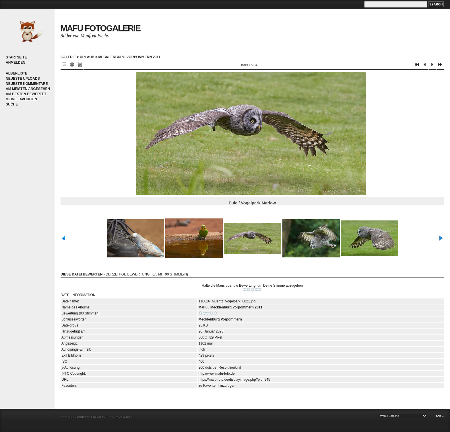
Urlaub (87, 57)
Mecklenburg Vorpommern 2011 (129, 57)
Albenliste (16, 73)
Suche (12, 104)
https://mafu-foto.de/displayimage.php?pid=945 (234, 380)
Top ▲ (440, 416)
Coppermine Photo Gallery (90, 416)
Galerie (68, 57)
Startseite (16, 57)
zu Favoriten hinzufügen (217, 386)
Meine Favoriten (21, 99)
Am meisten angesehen (28, 89)
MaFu (203, 307)
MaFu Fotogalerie (100, 28)
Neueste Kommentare (27, 84)
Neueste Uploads (23, 79)
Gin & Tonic (125, 416)
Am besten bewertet (26, 94)
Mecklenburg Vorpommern (220, 319)
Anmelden (15, 62)
